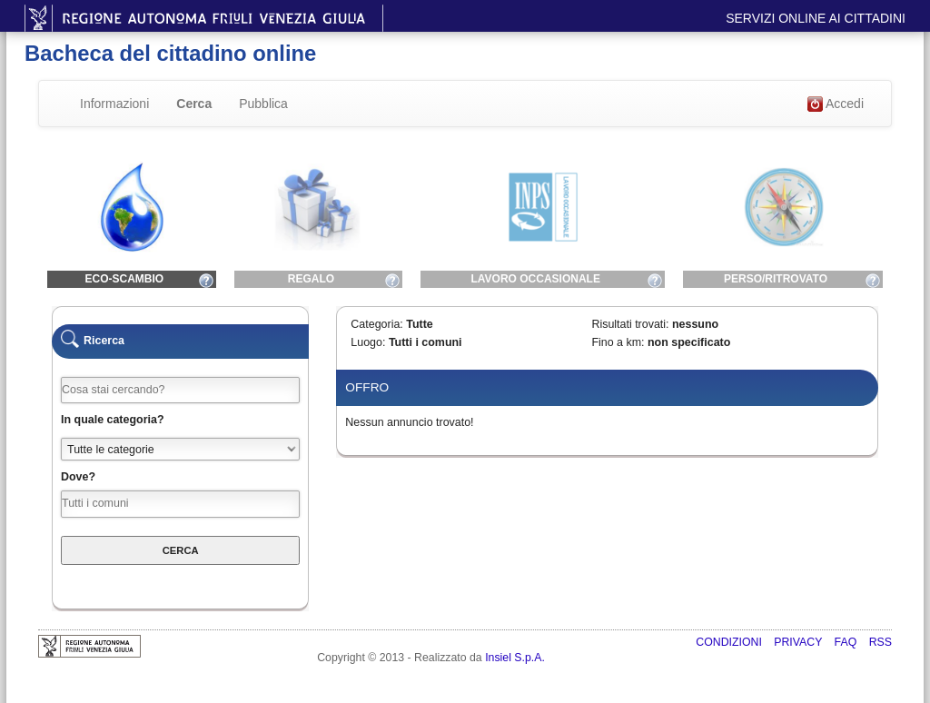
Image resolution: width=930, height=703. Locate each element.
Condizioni (730, 642)
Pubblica (263, 103)
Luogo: (368, 342)
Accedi (835, 104)
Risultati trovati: (629, 324)
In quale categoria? (112, 419)
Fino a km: (617, 342)
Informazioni (114, 103)
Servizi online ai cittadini (815, 18)
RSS (880, 642)
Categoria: (376, 324)
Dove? (78, 476)
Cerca (194, 103)
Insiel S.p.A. (515, 657)
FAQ (847, 642)
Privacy (799, 642)
